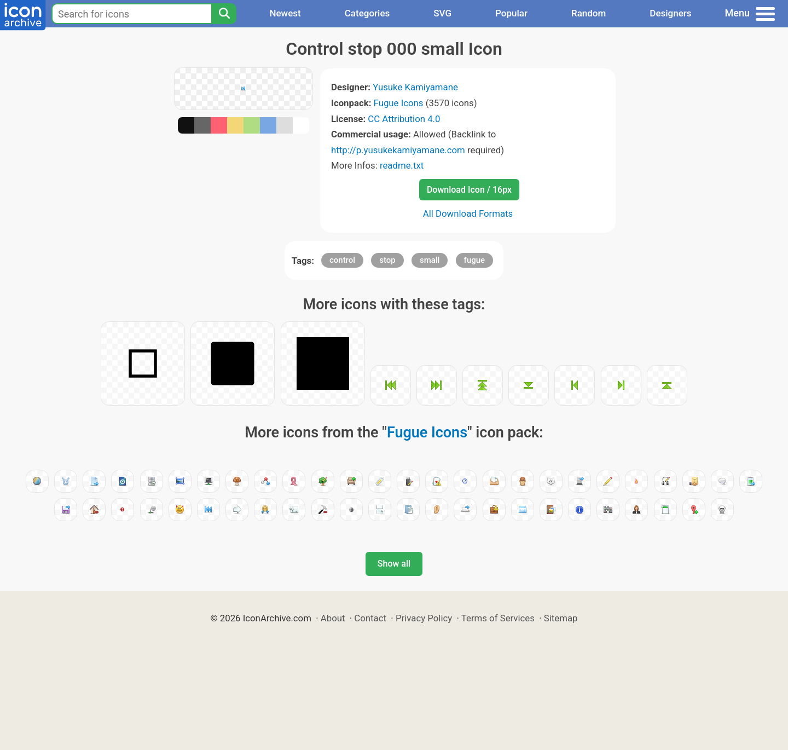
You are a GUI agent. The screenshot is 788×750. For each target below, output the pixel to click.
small (430, 260)
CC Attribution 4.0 (404, 118)
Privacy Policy (424, 618)
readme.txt (402, 165)
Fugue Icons (399, 102)
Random (588, 13)
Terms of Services (498, 618)
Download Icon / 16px (469, 189)
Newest (284, 13)
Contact (370, 618)
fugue (474, 260)
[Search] (223, 13)
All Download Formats (468, 213)
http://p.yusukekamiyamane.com (398, 150)
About (333, 618)
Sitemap (561, 618)
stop (387, 260)
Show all (394, 563)
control (342, 260)
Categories (367, 13)
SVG (442, 13)
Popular (511, 13)
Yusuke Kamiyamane (415, 87)
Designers (670, 13)
